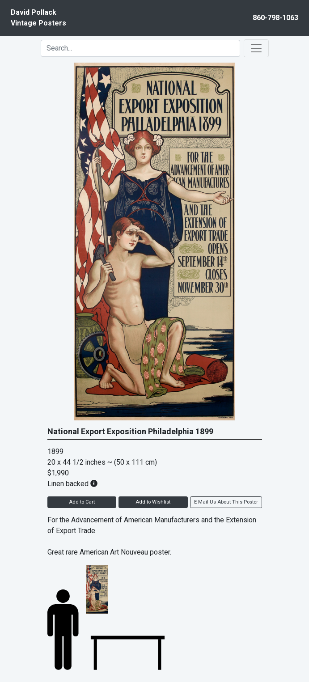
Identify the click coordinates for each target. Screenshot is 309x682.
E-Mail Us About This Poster (226, 502)
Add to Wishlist (152, 502)
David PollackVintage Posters (38, 18)
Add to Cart (82, 502)
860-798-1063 (275, 18)
